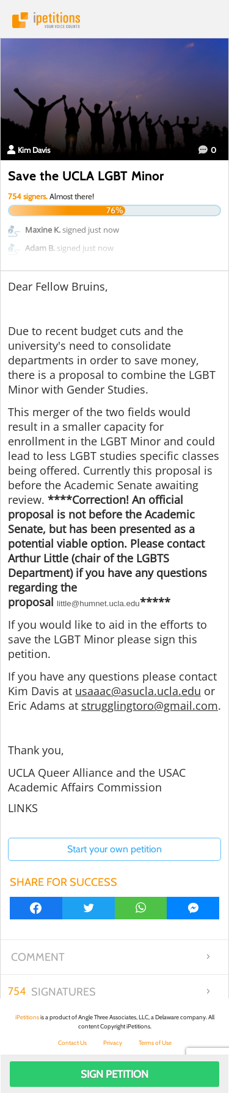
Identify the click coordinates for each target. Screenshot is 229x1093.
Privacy (112, 1043)
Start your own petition (114, 849)
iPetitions (114, 20)
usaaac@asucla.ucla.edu (138, 691)
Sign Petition (114, 1074)
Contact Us (72, 1043)
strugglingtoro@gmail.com (149, 705)
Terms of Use (155, 1043)
